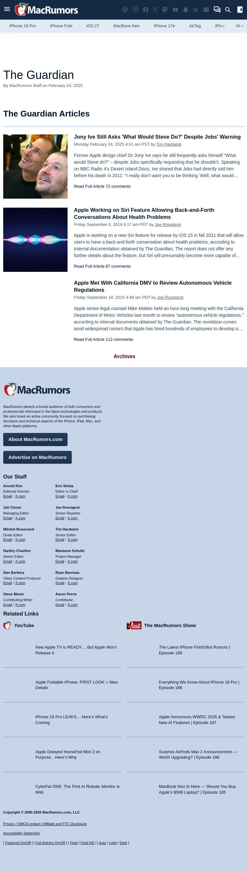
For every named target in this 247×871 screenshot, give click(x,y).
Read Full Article (89, 193)
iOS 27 (93, 25)
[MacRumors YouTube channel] (175, 9)
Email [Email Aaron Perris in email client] (60, 604)
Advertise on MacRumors (37, 456)
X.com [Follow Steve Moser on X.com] (20, 604)
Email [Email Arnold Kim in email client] (7, 496)
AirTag (195, 25)
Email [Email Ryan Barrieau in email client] (60, 582)
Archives (124, 356)
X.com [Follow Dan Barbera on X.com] (20, 582)
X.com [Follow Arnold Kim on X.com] (20, 496)
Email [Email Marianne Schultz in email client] (60, 561)
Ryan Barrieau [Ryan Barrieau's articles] (68, 572)
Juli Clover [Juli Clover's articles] (12, 507)
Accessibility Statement (21, 833)
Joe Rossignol (168, 224)
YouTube (24, 624)
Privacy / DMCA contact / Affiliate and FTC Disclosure (45, 824)
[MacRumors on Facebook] (145, 9)
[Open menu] (7, 10)
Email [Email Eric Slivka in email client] (60, 496)
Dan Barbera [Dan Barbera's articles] (13, 572)
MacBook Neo (127, 25)
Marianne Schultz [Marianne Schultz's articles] (70, 550)
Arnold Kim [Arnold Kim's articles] (12, 485)
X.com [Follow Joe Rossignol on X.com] (73, 517)
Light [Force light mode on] (113, 843)
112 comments (119, 339)
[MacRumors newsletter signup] (206, 9)
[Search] (230, 9)
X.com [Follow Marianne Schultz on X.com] (73, 561)
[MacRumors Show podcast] (125, 9)
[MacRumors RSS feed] (196, 9)
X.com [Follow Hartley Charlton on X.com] (20, 561)
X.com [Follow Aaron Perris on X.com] (73, 604)
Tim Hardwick (168, 151)
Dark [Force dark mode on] (123, 843)
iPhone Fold (61, 25)
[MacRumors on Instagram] (135, 9)
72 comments (118, 193)
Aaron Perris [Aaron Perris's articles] (66, 594)
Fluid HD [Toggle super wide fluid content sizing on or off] (87, 843)
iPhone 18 (224, 25)
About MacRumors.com (35, 439)
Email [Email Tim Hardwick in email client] (60, 539)
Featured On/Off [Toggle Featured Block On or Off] (18, 843)
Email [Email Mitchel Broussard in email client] (7, 539)
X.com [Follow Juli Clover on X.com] (20, 517)
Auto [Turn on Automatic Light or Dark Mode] (102, 843)
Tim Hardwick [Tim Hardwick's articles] (67, 528)
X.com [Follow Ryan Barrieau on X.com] (73, 582)
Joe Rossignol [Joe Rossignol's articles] (68, 507)
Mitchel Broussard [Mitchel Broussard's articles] (18, 528)
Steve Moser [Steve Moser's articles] (13, 594)
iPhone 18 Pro (22, 25)
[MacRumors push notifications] (185, 9)
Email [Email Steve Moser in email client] (7, 604)
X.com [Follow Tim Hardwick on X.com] (73, 539)
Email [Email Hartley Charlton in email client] (7, 561)
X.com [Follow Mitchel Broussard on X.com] (20, 539)
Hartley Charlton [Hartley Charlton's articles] (17, 550)
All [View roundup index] (239, 25)
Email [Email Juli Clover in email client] (7, 517)
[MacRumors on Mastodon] (165, 9)
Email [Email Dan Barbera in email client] (7, 582)
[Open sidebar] (240, 10)
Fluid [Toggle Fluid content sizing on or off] (74, 843)
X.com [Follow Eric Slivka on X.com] (73, 496)
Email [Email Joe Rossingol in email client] (60, 517)
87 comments (118, 266)
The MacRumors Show (170, 624)
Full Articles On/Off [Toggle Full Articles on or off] (50, 843)
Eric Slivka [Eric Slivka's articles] (65, 485)
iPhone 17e (164, 25)
